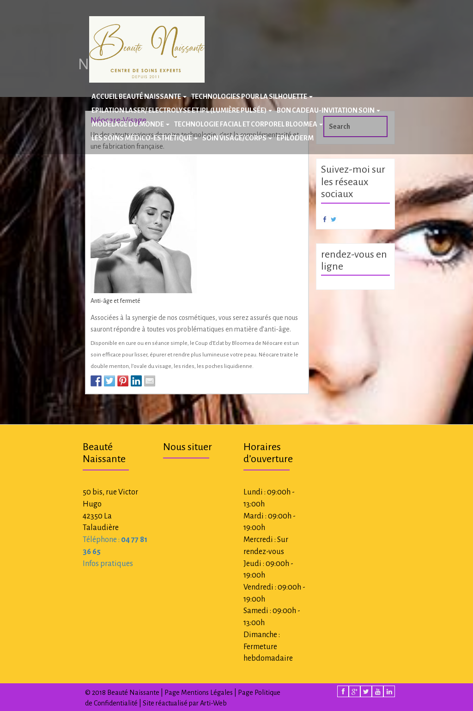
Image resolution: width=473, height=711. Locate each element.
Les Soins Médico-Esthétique (144, 138)
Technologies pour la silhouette (252, 96)
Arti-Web (213, 703)
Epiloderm (295, 138)
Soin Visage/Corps (237, 138)
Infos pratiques (108, 564)
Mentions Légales (207, 692)
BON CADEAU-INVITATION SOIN (328, 110)
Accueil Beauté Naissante (139, 96)
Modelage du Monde (130, 124)
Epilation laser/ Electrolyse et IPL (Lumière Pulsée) (181, 110)
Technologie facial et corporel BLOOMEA (248, 124)
